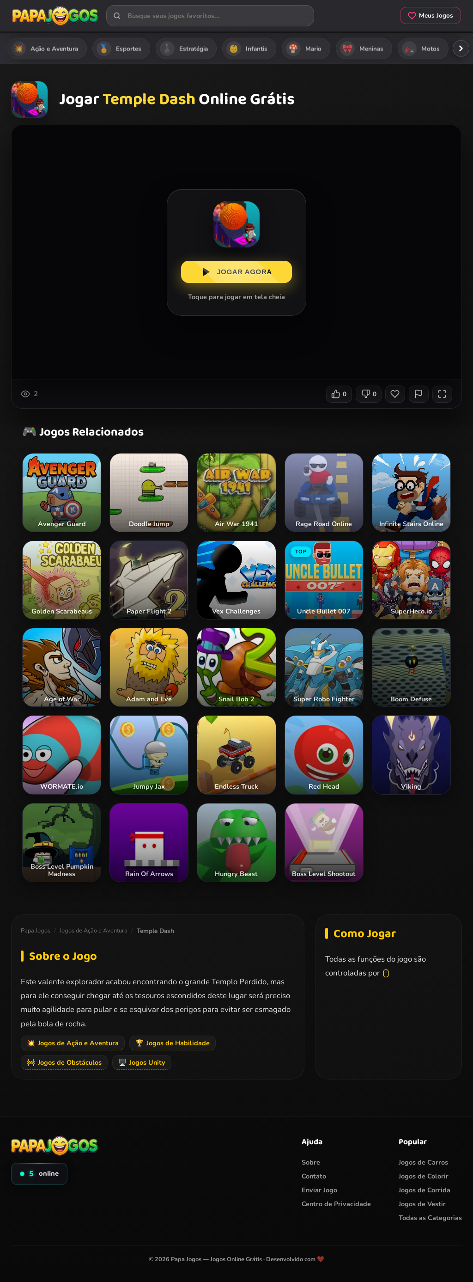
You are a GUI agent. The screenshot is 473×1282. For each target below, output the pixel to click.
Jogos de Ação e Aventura (93, 931)
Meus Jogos (427, 16)
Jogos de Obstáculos (64, 1062)
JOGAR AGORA (236, 273)
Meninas (361, 48)
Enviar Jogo (319, 1190)
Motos (421, 48)
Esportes (119, 48)
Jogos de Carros (423, 1162)
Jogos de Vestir (422, 1203)
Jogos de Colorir (424, 1176)
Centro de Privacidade (336, 1203)
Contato (314, 1176)
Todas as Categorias (430, 1217)
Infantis (246, 48)
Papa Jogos (35, 931)
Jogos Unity (141, 1062)
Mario (303, 48)
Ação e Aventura (44, 48)
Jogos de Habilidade (172, 1043)
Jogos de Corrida (424, 1190)
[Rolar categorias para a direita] (461, 48)
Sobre (311, 1162)
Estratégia (184, 48)
